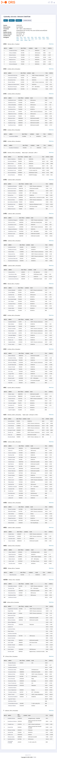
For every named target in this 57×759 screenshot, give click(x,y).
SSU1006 (21, 380)
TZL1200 (20, 324)
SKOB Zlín (37, 50)
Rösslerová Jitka (12, 681)
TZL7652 (21, 229)
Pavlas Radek (11, 475)
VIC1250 (22, 89)
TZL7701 (20, 466)
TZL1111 (20, 344)
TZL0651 (24, 147)
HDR (30, 40)
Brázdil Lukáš (11, 378)
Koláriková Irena (12, 247)
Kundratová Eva (12, 109)
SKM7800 (21, 468)
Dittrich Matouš (11, 355)
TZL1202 (20, 340)
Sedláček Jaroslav (12, 486)
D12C (21, 37)
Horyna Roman (11, 423)
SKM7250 (21, 233)
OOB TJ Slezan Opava (36, 556)
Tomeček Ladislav (12, 692)
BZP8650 (21, 197)
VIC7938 (21, 457)
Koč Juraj (10, 371)
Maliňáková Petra (12, 701)
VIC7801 (20, 484)
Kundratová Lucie (12, 170)
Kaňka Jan (10, 340)
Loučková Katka (11, 629)
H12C (25, 39)
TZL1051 (20, 116)
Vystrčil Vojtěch (11, 409)
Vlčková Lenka (11, 737)
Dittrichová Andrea (12, 188)
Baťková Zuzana (11, 208)
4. (4, 57)
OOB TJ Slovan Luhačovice (38, 75)
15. (4, 479)
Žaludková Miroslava (13, 260)
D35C (39, 37)
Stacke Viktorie (11, 82)
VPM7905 (21, 495)
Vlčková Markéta (12, 104)
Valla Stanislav (12, 574)
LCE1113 (20, 328)
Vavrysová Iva (11, 227)
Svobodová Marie (12, 687)
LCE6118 (19, 536)
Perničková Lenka (12, 669)
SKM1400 (21, 590)
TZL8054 (22, 696)
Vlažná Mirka (11, 251)
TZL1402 (20, 308)
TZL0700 (20, 405)
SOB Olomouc (33, 306)
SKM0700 (20, 394)
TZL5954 (21, 260)
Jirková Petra (11, 206)
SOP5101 (20, 556)
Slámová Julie (11, 111)
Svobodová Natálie (12, 77)
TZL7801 (20, 459)
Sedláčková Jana (12, 231)
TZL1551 (22, 64)
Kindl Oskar (11, 306)
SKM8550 (22, 672)
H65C (17, 40)
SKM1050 (20, 122)
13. (4, 475)
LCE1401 (20, 586)
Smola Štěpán (11, 292)
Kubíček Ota (11, 294)
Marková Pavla (11, 676)
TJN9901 (18, 437)
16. (4, 482)
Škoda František (12, 328)
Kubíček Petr (11, 484)
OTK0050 (22, 674)
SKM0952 (20, 120)
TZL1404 (20, 310)
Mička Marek (11, 522)
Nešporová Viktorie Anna (13, 84)
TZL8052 (20, 161)
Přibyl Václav (11, 631)
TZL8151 (20, 208)
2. (4, 52)
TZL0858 (24, 136)
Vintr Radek (11, 466)
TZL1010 (20, 369)
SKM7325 (21, 464)
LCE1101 (20, 330)
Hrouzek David (11, 590)
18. (4, 486)
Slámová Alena (11, 199)
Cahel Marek (11, 425)
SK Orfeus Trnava (35, 561)
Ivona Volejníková (12, 690)
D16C (28, 37)
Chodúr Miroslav (12, 663)
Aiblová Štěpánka (12, 622)
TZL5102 (20, 498)
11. (4, 122)
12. (4, 125)
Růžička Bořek (11, 310)
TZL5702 (20, 518)
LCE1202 (20, 342)
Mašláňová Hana (12, 166)
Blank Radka (11, 236)
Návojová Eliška (12, 57)
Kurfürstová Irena (12, 190)
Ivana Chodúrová (12, 683)
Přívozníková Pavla (12, 197)
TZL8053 (21, 190)
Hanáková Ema (11, 120)
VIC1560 (20, 593)
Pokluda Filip (11, 624)
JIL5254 (23, 272)
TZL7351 (19, 163)
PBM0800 (20, 396)
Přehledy (18, 20)
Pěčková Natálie (11, 620)
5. (4, 59)
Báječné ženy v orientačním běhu (37, 197)
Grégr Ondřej (11, 640)
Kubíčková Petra (12, 595)
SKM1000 (21, 355)
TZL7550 (21, 195)
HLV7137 (21, 692)
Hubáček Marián (12, 321)
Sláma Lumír (11, 479)
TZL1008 (20, 360)
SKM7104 (21, 470)
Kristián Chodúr (11, 644)
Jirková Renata (11, 175)
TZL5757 (23, 276)
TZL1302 (20, 297)
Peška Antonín (12, 559)
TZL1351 (22, 50)
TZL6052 (22, 249)
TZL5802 (20, 554)
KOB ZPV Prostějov (33, 175)
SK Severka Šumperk (35, 380)
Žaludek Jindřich (12, 665)
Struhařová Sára (12, 80)
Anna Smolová (11, 678)
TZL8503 (21, 475)
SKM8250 (20, 737)
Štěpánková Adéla (12, 89)
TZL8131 (18, 421)
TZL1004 (20, 382)
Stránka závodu (27, 20)
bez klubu (34, 681)
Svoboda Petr (11, 489)
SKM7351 (21, 236)
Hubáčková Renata (12, 186)
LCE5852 (22, 251)
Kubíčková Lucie (12, 100)
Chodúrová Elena (13, 50)
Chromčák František (10, 742)
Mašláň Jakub (11, 459)
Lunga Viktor (11, 373)
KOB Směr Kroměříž (34, 118)
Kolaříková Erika (12, 125)
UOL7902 (21, 493)
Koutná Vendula (11, 638)
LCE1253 (22, 75)
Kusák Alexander (12, 364)
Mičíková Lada (11, 233)
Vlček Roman (11, 461)
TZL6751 (21, 258)
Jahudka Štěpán (12, 335)
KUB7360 (21, 222)
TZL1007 (20, 373)
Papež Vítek (10, 611)
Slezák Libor (11, 534)
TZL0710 (20, 407)
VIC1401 (20, 294)
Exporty (11, 20)
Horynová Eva (11, 272)
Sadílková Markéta (12, 633)
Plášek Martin (11, 536)
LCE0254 (20, 168)
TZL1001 (20, 367)
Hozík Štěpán (11, 400)
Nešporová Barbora (12, 229)
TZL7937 (20, 489)
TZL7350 (21, 224)
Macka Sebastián (12, 333)
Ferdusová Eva (11, 254)
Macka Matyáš (11, 290)
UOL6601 (19, 430)
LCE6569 (21, 220)
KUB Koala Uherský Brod (36, 222)
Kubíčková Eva (11, 739)
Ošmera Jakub (11, 468)
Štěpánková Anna (12, 113)
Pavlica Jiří (10, 477)
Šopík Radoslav (12, 554)
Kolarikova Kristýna (12, 721)
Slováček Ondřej (12, 358)
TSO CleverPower (34, 522)
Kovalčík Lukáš (11, 369)
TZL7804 (21, 482)
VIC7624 (21, 473)
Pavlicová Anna (11, 222)
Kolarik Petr (10, 727)
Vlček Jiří (10, 450)
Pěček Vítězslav (11, 470)
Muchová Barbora (12, 172)
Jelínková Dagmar (12, 276)
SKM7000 (21, 461)
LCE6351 (21, 256)
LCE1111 (20, 321)
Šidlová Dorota (12, 55)
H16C (32, 39)
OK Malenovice (35, 669)
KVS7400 (21, 520)
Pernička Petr (11, 455)
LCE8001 (18, 432)
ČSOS (34, 757)
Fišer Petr (10, 382)
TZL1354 (22, 57)
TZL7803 (21, 452)
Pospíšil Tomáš (11, 380)
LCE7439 (20, 509)
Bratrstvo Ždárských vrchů (36, 204)
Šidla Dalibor (11, 324)
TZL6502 (21, 491)
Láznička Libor (11, 538)
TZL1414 (19, 292)
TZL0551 (20, 159)
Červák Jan (10, 432)
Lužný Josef (11, 561)
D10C (17, 37)
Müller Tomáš (11, 694)
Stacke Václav (11, 398)
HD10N (25, 40)
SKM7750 (21, 188)
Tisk (5, 20)
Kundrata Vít (11, 405)
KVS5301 (20, 552)
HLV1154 (22, 86)
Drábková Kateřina (12, 193)
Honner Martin (11, 297)
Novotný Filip (11, 588)
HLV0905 (21, 378)
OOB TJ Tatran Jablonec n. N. (34, 437)
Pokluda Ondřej (11, 730)
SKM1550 (21, 620)
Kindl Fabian (11, 649)
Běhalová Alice (11, 118)
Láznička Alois (12, 563)
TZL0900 (21, 364)
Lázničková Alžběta (13, 136)
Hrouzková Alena (12, 672)
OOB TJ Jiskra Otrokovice (37, 674)
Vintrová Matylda (13, 64)
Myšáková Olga (11, 122)
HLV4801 (20, 559)
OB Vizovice (37, 52)
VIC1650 (20, 595)
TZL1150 (22, 84)
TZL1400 (20, 303)
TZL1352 (22, 61)
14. (4, 477)
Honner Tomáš (11, 367)
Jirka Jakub (11, 495)
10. (4, 120)
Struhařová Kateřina (12, 696)
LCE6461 (22, 254)
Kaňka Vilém (11, 308)
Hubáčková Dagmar (12, 220)
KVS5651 (23, 274)
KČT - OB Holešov (36, 86)
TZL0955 (20, 102)
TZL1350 (23, 59)
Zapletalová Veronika (13, 608)
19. (4, 489)
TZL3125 (22, 574)
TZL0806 (20, 400)
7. (4, 64)
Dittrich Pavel (11, 448)
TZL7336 (21, 455)
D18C (32, 37)
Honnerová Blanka (12, 161)
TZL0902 (21, 358)
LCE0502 (19, 428)
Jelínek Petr (10, 732)
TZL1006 (21, 371)
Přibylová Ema (12, 59)
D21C (36, 37)
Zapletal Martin (11, 342)
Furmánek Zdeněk (12, 520)
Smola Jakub (11, 344)
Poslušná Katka (11, 116)
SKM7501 (21, 448)
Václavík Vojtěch (12, 403)
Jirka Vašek (10, 642)
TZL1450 (23, 55)
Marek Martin (11, 473)
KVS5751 (23, 278)
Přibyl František (11, 326)
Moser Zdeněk (11, 541)
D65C (17, 39)
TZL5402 (20, 516)
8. (4, 116)
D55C (47, 37)
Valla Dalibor (11, 513)
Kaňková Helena (12, 705)
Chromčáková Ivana (13, 703)
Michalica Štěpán (12, 362)
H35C (40, 39)
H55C (47, 39)
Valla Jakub (11, 407)
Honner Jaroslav (12, 452)
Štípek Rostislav (12, 518)
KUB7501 (21, 477)
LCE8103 (21, 479)
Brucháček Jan (11, 337)
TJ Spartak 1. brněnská (35, 396)
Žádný (32, 513)
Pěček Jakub (11, 394)
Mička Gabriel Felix (12, 360)
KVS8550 (20, 172)
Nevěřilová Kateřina (12, 168)
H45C (44, 39)
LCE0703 (20, 398)
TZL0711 (19, 403)
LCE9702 (20, 724)
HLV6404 (21, 486)
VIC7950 (19, 739)
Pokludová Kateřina (12, 685)
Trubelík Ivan (11, 724)
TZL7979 (20, 166)
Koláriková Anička (12, 597)
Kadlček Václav (11, 718)
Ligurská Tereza (11, 699)
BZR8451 (21, 204)
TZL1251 (22, 77)
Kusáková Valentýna (14, 147)
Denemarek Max (12, 396)
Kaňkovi (33, 705)
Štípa (33, 678)
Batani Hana (11, 163)
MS (4, 597)
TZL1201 (20, 337)
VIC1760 (20, 635)
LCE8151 (20, 186)
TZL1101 (20, 335)
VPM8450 (21, 206)
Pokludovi (32, 624)
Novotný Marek (11, 437)
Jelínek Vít (10, 498)
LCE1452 (20, 608)
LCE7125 (20, 511)
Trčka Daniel (11, 330)
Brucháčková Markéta (13, 202)
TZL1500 (20, 299)
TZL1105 (20, 326)
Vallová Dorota (12, 61)
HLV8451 (21, 193)
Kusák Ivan (10, 491)
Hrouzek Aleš (11, 617)
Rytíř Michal (11, 464)
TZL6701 (19, 538)
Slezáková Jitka (11, 256)
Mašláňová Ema (12, 102)
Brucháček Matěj (12, 299)
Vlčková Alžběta (12, 52)
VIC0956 (20, 113)
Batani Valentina (11, 159)
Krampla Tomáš (11, 430)
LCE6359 (21, 227)
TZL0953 (20, 107)
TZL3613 (20, 563)
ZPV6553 (20, 175)
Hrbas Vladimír (12, 552)
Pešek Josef (11, 376)
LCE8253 (21, 199)
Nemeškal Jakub (11, 613)
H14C (29, 39)
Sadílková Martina (12, 667)
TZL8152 (20, 202)
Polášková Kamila (12, 249)
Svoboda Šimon (11, 303)
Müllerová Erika (11, 674)
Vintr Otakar (11, 301)
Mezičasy (51, 44)
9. (4, 118)
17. (4, 484)
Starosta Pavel (11, 457)
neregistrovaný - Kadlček (34, 718)
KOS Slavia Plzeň (33, 206)
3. (4, 55)
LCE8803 (19, 425)
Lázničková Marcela (12, 258)
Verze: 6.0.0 (28, 755)
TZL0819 (20, 409)
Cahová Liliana (11, 647)
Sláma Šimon (11, 428)
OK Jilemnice (37, 272)
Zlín (30, 644)
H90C (21, 40)
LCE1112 (20, 333)
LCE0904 (21, 362)
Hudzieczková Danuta (13, 278)
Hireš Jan (10, 434)
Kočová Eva (10, 195)
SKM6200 (19, 541)
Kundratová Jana (12, 224)
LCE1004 (21, 376)
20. (4, 491)
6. (4, 61)
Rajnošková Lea (11, 204)
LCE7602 (19, 423)
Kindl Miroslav (11, 493)
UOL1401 (20, 306)
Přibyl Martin (11, 482)
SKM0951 (20, 125)
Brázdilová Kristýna (12, 86)
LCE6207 (19, 534)
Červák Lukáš (11, 651)
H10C (21, 39)
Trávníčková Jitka (12, 274)
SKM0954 (20, 118)
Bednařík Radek (12, 511)
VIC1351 (22, 52)
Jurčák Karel (11, 556)
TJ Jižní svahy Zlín (33, 170)
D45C (43, 37)
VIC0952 (20, 100)
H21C (36, 39)
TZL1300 (20, 301)
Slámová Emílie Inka (12, 75)
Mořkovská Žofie (11, 615)
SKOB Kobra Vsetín (33, 172)
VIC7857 (21, 676)
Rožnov (33, 690)
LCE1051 (20, 111)
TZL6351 (21, 247)
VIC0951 (20, 104)
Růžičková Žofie (11, 107)
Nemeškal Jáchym (12, 586)
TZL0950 (20, 109)
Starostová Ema (12, 593)
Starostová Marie (12, 635)
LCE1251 (22, 82)
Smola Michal (11, 421)
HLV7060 (21, 231)
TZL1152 (22, 80)
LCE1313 (20, 290)
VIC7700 (21, 450)
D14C (25, 37)
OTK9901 (22, 694)
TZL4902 (19, 732)
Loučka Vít (10, 626)
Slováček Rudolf (12, 516)
